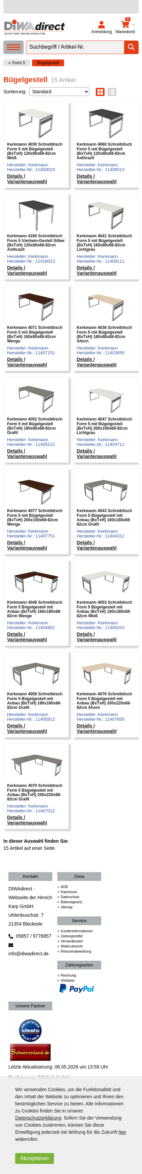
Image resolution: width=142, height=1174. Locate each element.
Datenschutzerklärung (38, 1118)
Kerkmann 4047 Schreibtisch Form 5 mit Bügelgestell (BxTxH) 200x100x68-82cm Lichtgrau (104, 426)
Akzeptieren (34, 1158)
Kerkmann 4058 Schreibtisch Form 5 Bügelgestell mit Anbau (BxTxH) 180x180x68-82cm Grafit (34, 701)
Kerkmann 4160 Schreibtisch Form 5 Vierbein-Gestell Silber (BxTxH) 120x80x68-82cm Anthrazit (36, 243)
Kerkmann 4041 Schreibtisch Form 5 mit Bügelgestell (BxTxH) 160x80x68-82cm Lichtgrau (104, 243)
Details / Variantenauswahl (27, 179)
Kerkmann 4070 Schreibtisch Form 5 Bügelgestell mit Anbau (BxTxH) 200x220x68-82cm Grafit (34, 792)
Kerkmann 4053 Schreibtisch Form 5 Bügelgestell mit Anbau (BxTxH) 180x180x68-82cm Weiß (104, 609)
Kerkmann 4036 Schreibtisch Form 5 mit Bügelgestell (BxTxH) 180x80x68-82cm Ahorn (104, 334)
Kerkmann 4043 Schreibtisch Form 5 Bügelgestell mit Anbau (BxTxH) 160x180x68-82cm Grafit (104, 518)
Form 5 (18, 63)
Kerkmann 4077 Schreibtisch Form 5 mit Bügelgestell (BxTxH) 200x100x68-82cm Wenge (34, 518)
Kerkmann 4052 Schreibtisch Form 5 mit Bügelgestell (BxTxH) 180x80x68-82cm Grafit (34, 426)
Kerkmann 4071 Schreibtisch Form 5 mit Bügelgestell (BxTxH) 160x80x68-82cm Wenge (34, 334)
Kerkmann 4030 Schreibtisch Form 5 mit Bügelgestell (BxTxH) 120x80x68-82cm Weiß (34, 151)
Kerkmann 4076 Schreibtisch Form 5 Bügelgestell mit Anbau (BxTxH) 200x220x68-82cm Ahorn (104, 701)
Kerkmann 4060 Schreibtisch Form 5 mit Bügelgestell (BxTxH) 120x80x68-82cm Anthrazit (104, 151)
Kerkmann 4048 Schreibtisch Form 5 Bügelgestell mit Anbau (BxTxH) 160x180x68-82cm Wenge (34, 609)
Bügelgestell (48, 63)
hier (122, 1132)
